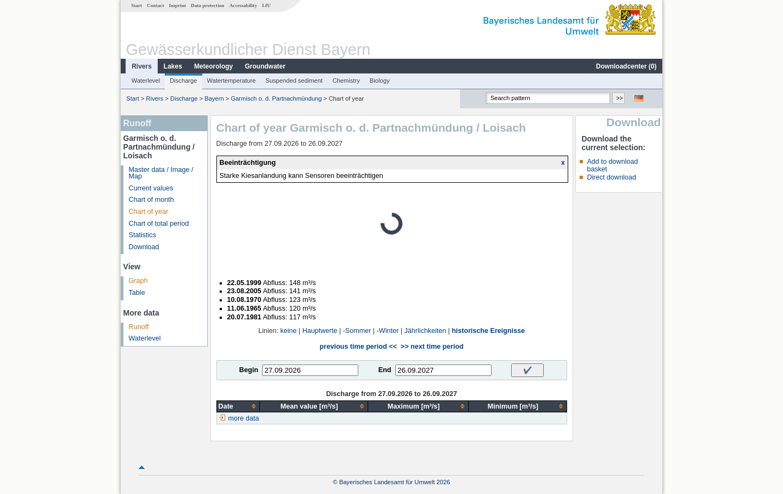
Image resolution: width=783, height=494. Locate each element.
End (384, 370)
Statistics (142, 235)
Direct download (611, 177)
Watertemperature (231, 80)
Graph (138, 281)
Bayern (213, 98)
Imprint (177, 5)
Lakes (173, 66)
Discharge (183, 80)
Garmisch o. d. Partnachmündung (276, 98)
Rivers (142, 66)
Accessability (243, 5)
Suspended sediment (293, 80)
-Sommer (357, 331)
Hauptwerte (319, 331)
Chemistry (345, 80)
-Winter (388, 331)
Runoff (139, 327)
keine (289, 331)
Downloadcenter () (626, 66)
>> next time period (432, 346)
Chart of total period (159, 223)
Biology (380, 80)
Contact (155, 5)
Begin (248, 370)
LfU (266, 5)
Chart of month (151, 199)
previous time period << (358, 346)
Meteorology (213, 66)
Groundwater (265, 66)
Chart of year (149, 211)
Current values (151, 188)
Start (136, 5)
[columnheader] (237, 406)
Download (144, 247)
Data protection (207, 5)
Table (137, 293)
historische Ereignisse (488, 331)
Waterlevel (146, 80)
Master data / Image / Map (161, 173)
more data (243, 418)
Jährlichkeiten (425, 331)
